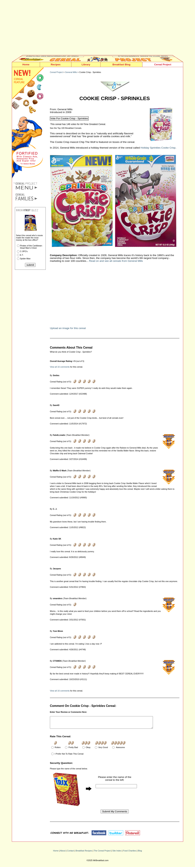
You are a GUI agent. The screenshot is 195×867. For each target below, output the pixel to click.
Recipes (55, 64)
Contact (70, 853)
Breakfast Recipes (84, 853)
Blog (140, 853)
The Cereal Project (102, 853)
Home (25, 64)
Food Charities (129, 853)
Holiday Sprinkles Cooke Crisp (158, 147)
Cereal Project (162, 64)
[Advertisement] (97, 28)
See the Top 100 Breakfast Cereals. (66, 128)
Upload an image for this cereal (68, 328)
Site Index (116, 853)
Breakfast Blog (121, 64)
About (62, 853)
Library (86, 64)
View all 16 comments (60, 367)
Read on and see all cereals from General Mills (116, 260)
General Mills (71, 72)
